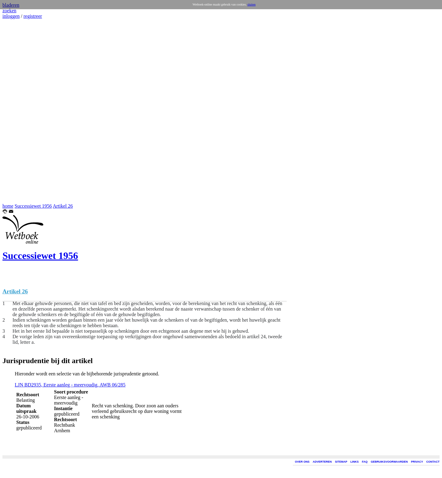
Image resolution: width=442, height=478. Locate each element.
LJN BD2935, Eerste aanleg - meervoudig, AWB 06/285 (70, 384)
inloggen (11, 16)
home (8, 206)
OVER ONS (302, 461)
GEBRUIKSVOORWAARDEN (389, 461)
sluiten (251, 4)
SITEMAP (341, 461)
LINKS (355, 461)
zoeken (9, 10)
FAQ (365, 461)
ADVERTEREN (322, 461)
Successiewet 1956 (33, 206)
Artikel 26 (63, 206)
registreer (32, 16)
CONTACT (433, 461)
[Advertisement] (20, 111)
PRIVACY (417, 461)
